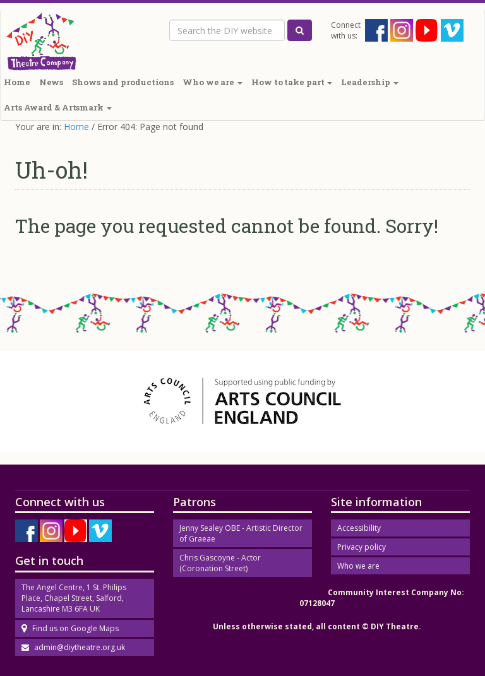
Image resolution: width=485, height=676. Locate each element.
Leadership (369, 82)
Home (76, 127)
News (51, 82)
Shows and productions (123, 82)
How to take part (291, 82)
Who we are (212, 82)
